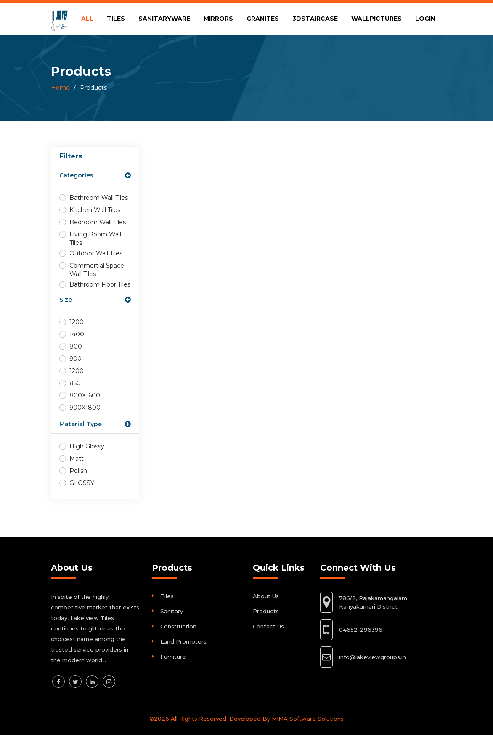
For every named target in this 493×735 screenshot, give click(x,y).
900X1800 (85, 407)
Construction (178, 626)
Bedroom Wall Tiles (97, 222)
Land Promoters (183, 641)
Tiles (167, 596)
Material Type (80, 424)
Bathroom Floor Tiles (99, 284)
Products (266, 611)
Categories (76, 175)
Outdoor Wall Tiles (95, 253)
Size (65, 299)
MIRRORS (218, 18)
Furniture (173, 656)
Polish (78, 471)
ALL (87, 18)
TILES (116, 18)
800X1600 (84, 395)
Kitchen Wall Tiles (94, 210)
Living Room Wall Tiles (95, 239)
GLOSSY (81, 483)
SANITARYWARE (164, 18)
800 (75, 346)
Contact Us (268, 626)
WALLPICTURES (376, 18)
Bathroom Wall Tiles (98, 197)
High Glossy (86, 446)
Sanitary (171, 611)
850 (75, 383)
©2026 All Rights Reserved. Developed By (210, 718)
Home (60, 87)
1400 (76, 334)
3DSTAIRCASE (315, 18)
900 (75, 358)
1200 (76, 322)
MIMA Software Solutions (308, 718)
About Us (266, 596)
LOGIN (425, 18)
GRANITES (262, 18)
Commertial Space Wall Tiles (96, 270)
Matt (76, 458)
